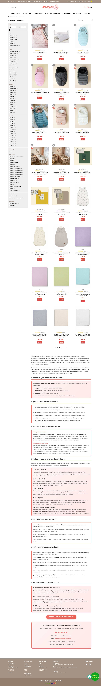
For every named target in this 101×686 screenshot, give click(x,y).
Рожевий (13, 73)
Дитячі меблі (11, 670)
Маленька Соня (15, 45)
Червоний (13, 61)
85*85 (12, 117)
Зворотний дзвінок (42, 667)
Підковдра (13, 180)
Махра (12, 102)
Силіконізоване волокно (16, 197)
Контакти (46, 1)
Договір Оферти (27, 673)
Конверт (13, 184)
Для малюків (16, 16)
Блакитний (14, 63)
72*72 (12, 137)
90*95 (12, 119)
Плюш (12, 86)
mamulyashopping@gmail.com (63, 638)
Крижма (13, 158)
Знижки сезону (11, 663)
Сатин (13, 92)
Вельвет (13, 98)
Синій (12, 78)
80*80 (12, 125)
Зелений (13, 55)
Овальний (13, 205)
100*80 (13, 133)
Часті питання (41, 670)
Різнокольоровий (15, 51)
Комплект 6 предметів (16, 170)
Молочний (13, 71)
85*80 (12, 121)
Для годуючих (11, 666)
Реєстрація (41, 664)
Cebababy (13, 35)
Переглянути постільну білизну (61, 617)
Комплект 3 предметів (16, 156)
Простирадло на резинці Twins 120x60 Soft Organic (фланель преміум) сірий (39, 336)
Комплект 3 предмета (16, 186)
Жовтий (13, 65)
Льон (12, 112)
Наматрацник (14, 178)
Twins (13, 41)
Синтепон (13, 195)
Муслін (13, 96)
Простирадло (14, 182)
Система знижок (39, 1)
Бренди (25, 670)
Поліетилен (14, 88)
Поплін (13, 94)
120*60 (13, 143)
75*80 (12, 123)
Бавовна (13, 110)
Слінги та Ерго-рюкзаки (13, 667)
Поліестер (13, 108)
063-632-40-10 (12, 8)
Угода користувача (43, 669)
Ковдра (13, 160)
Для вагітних (11, 664)
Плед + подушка (15, 166)
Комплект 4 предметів (16, 168)
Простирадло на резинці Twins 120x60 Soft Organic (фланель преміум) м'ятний (82, 294)
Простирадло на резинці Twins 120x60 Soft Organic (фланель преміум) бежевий (61, 336)
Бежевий (13, 74)
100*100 (13, 127)
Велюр (12, 104)
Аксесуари (10, 672)
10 (66, 347)
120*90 (13, 139)
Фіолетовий (14, 67)
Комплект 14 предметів (16, 176)
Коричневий (14, 53)
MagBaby (13, 37)
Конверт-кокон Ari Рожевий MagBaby (40, 92)
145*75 (13, 145)
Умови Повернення (28, 675)
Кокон (12, 188)
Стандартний (14, 203)
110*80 (13, 135)
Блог (25, 672)
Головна (10, 16)
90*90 (12, 131)
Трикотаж (13, 106)
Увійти (88, 1)
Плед (12, 164)
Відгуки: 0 (42, 50)
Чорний (13, 80)
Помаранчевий (14, 59)
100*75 (13, 141)
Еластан (13, 90)
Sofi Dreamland (14, 39)
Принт (13, 57)
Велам (12, 43)
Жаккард (13, 100)
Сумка (12, 151)
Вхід (85, 1)
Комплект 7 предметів (16, 172)
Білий (12, 76)
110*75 (13, 129)
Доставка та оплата (30, 1)
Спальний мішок (15, 190)
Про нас (10, 1)
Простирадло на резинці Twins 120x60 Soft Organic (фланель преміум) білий (82, 336)
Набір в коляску (14, 162)
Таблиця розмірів (21, 1)
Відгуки (14, 1)
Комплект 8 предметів (16, 174)
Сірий (12, 69)
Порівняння (41, 666)
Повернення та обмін (54, 1)
